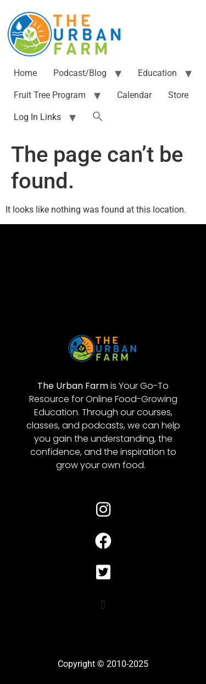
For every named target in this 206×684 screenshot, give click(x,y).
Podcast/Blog (80, 73)
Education (157, 73)
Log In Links (37, 117)
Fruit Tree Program (50, 95)
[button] (98, 117)
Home (25, 73)
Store (178, 95)
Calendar (134, 95)
